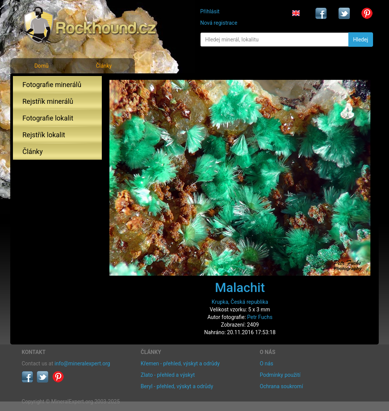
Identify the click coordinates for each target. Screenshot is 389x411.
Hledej (360, 39)
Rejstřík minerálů (47, 101)
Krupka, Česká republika (240, 302)
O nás (267, 363)
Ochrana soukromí (281, 386)
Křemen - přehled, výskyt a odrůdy (180, 363)
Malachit (240, 287)
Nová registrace (218, 23)
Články (104, 66)
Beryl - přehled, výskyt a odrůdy (177, 386)
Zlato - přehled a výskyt (167, 375)
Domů (41, 66)
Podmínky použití (280, 375)
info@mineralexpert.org (82, 363)
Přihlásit (210, 11)
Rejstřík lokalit (43, 135)
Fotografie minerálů (51, 85)
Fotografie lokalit (47, 118)
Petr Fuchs (260, 317)
